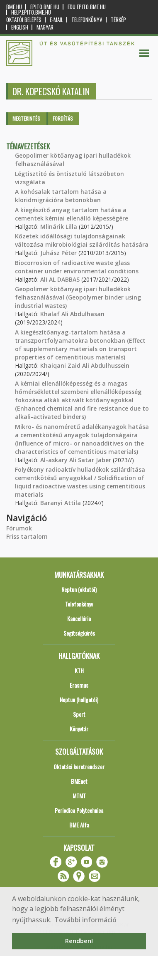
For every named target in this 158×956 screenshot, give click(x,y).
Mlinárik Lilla (58, 226)
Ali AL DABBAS (60, 279)
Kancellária (79, 618)
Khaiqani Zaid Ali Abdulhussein (84, 365)
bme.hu (14, 7)
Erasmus (79, 685)
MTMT (79, 795)
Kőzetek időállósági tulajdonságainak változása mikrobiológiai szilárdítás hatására (81, 240)
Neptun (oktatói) (79, 589)
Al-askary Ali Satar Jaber (75, 460)
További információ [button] (85, 919)
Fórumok (19, 528)
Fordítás (63, 118)
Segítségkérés (79, 633)
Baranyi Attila (60, 503)
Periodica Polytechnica (79, 810)
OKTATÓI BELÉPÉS (23, 19)
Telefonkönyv (86, 19)
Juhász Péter (58, 253)
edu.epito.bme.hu (87, 7)
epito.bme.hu (44, 7)
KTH (79, 670)
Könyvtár (79, 728)
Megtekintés (26, 118)
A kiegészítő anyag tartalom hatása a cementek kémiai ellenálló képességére (71, 214)
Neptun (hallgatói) (79, 699)
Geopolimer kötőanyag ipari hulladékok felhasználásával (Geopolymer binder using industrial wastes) (78, 297)
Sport (79, 714)
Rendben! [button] (79, 941)
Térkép (118, 19)
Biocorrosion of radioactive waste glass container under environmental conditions (77, 267)
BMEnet (79, 781)
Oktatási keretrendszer (79, 766)
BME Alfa (79, 824)
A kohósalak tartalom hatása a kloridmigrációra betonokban (61, 196)
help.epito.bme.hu (31, 12)
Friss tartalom (27, 536)
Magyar (44, 27)
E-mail (56, 19)
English (19, 27)
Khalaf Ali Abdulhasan (72, 314)
